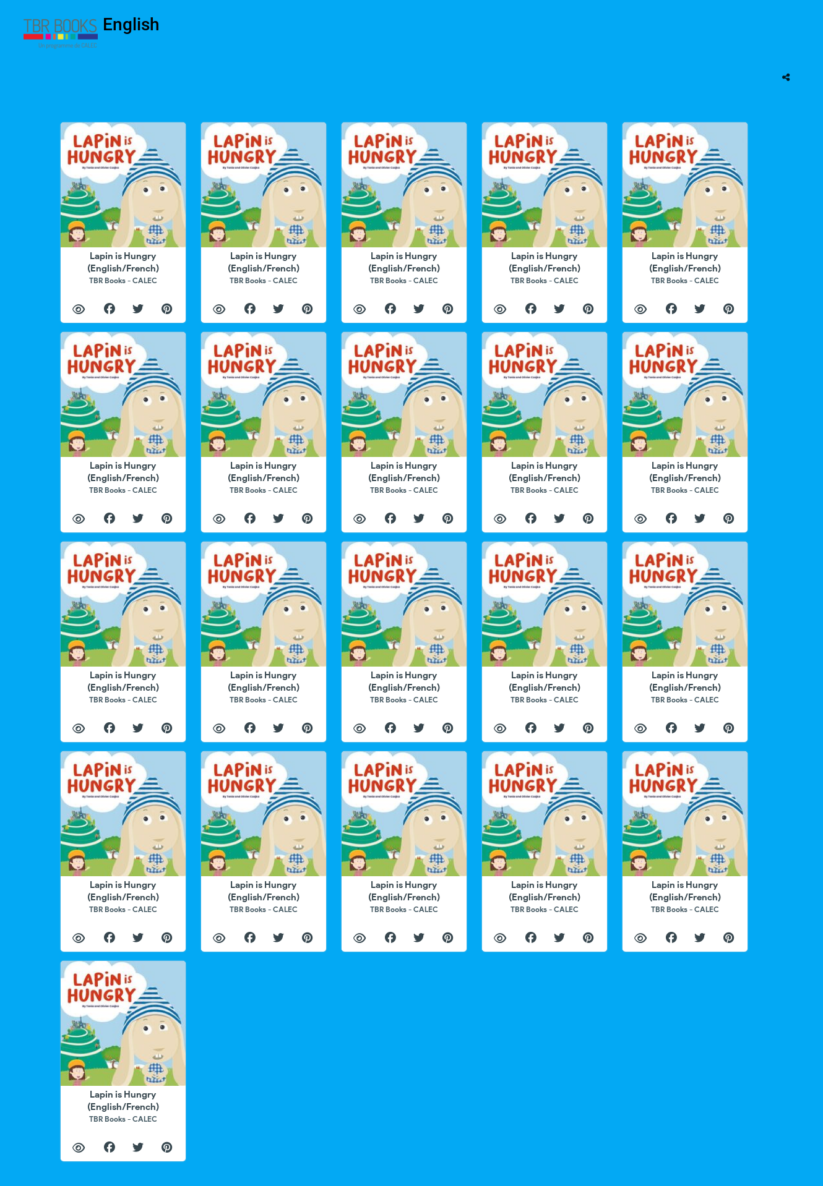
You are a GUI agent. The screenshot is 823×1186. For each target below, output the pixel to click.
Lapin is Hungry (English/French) (123, 267)
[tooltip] (785, 77)
